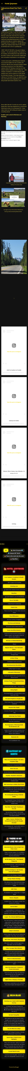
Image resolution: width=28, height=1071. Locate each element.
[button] (26, 8)
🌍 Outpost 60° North (14, 553)
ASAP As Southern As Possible (14, 370)
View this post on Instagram (14, 351)
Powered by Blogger (14, 1067)
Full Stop (14, 524)
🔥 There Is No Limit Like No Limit (14, 556)
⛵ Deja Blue (14, 559)
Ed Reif (12, 372)
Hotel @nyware (11, 4)
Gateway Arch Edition (14, 420)
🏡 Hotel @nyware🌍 (17, 550)
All (6, 550)
